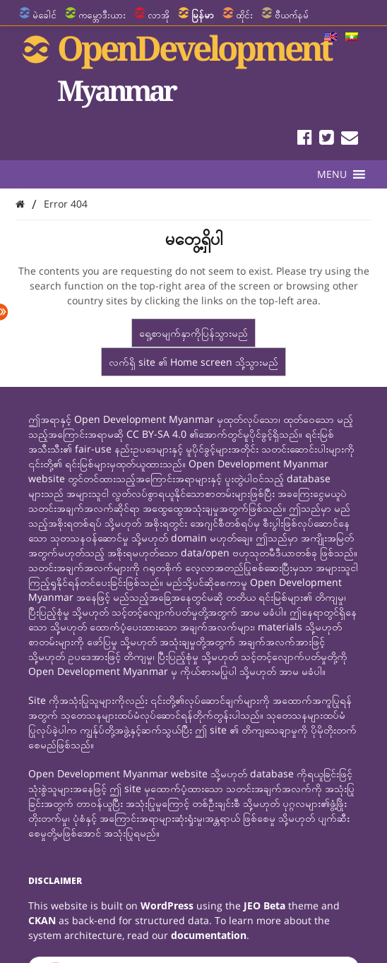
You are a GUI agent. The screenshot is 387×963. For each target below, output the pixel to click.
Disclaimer (55, 881)
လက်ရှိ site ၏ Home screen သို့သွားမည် (193, 362)
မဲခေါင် (44, 14)
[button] (332, 174)
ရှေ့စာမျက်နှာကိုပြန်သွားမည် (193, 333)
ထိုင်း (244, 14)
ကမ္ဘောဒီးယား (102, 14)
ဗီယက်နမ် (292, 14)
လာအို (158, 14)
